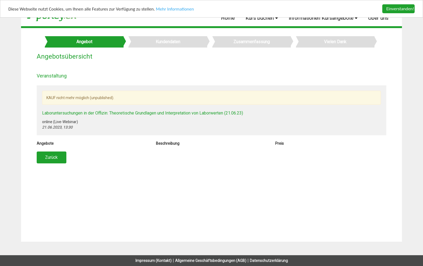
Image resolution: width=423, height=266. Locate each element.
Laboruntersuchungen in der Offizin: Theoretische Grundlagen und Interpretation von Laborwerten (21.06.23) (142, 113)
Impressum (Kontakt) (153, 260)
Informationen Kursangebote (322, 18)
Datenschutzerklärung (269, 260)
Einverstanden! (400, 9)
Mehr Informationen (175, 9)
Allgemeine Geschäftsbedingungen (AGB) (210, 260)
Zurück (51, 157)
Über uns (378, 18)
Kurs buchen (260, 18)
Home (228, 18)
